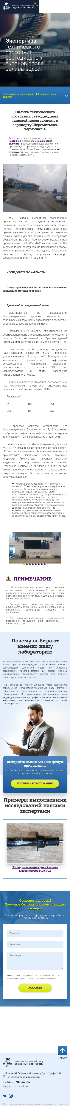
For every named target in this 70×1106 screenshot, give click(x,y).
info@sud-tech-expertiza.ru (16, 1086)
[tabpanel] (35, 547)
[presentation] (28, 988)
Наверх (62, 1052)
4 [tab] (33, 564)
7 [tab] (42, 564)
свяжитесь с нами (16, 623)
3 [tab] (30, 564)
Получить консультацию (35, 783)
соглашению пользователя (45, 978)
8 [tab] (45, 564)
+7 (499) (16, 1082)
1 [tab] (24, 564)
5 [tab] (36, 564)
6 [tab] (39, 564)
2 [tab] (27, 564)
